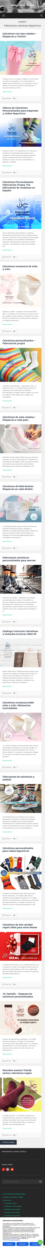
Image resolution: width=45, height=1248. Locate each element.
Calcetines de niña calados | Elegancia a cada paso (18, 419)
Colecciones (7, 1203)
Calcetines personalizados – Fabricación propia (19, 343)
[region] (21, 1232)
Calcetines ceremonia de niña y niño (20, 268)
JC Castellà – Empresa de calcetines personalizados (17, 997)
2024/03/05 (8, 694)
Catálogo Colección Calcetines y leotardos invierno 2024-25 (20, 634)
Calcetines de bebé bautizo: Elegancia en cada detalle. (18, 489)
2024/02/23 (8, 769)
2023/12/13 (8, 1063)
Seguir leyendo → (8, 92)
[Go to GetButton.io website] (40, 1246)
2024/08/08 (8, 173)
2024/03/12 (8, 623)
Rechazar (23, 1244)
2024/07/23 (8, 257)
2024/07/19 (8, 331)
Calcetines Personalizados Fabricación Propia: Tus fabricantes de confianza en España (18, 186)
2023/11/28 (8, 1137)
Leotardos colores (11, 1206)
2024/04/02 (8, 478)
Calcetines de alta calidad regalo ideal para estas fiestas (19, 928)
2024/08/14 (8, 98)
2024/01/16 (8, 917)
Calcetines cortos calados (13, 1209)
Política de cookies (13, 1240)
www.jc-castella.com (22, 4)
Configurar (9, 1244)
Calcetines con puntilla (12, 1215)
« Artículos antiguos (8, 1145)
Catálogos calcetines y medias (13, 1200)
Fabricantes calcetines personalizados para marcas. (19, 560)
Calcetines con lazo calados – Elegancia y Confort (19, 35)
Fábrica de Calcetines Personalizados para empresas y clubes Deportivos (20, 110)
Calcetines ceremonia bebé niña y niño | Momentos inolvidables (18, 707)
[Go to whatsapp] (40, 1242)
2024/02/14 (8, 840)
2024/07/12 (8, 408)
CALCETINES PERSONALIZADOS (14, 1197)
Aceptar (35, 1244)
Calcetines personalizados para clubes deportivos (17, 851)
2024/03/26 (8, 549)
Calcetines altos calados (13, 1212)
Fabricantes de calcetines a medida (18, 780)
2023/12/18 (8, 986)
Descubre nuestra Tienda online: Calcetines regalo (17, 1074)
